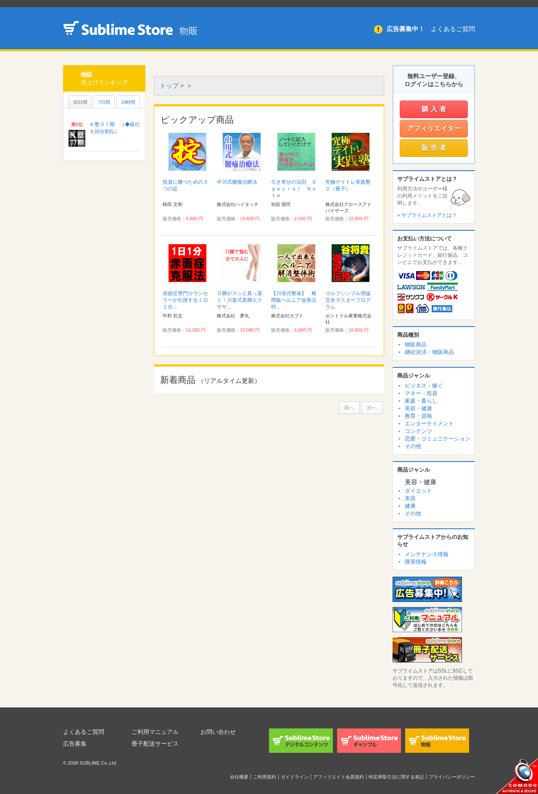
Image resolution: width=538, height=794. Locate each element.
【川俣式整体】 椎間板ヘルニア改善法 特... (296, 300)
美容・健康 (418, 408)
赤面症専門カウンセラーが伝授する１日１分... (185, 300)
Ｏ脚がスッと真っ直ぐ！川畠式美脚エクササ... (239, 300)
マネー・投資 (421, 393)
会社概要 (239, 776)
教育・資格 (418, 416)
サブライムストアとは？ (429, 215)
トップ (169, 85)
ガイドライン (295, 776)
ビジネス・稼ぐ (424, 385)
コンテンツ (418, 431)
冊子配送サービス (155, 743)
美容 (410, 498)
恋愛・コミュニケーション (437, 438)
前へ (349, 408)
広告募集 (75, 743)
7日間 (104, 102)
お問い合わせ (218, 731)
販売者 (435, 147)
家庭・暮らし (421, 401)
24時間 (128, 102)
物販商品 (416, 344)
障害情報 (416, 562)
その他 (413, 446)
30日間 (80, 102)
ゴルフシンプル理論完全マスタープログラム (348, 300)
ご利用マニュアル (155, 731)
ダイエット (418, 491)
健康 (410, 506)
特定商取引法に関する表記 (396, 776)
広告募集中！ (406, 28)
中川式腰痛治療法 (237, 182)
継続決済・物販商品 (429, 352)
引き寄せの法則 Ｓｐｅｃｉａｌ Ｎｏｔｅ (293, 188)
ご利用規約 (264, 776)
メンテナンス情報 (426, 554)
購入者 (435, 109)
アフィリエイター (434, 128)
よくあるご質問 (453, 28)
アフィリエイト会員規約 (338, 776)
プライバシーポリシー (452, 776)
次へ (372, 408)
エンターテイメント (429, 423)
